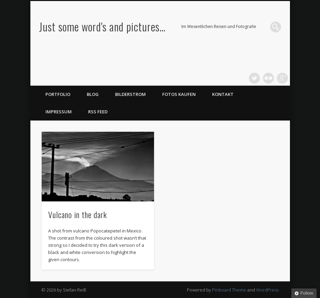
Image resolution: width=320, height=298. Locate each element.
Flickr (268, 78)
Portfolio (57, 94)
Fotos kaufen (179, 94)
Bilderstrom (130, 94)
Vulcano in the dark (77, 214)
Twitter (254, 78)
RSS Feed (98, 112)
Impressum (58, 112)
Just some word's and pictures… (102, 26)
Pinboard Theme (229, 290)
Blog (93, 94)
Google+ (282, 78)
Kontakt (223, 94)
